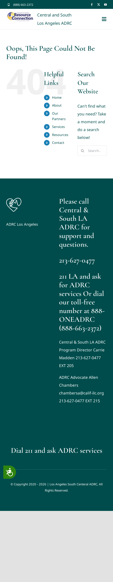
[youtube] (105, 4)
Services (58, 126)
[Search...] (92, 151)
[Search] (82, 151)
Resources (60, 135)
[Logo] (13, 199)
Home (57, 97)
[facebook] (91, 4)
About (57, 105)
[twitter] (98, 4)
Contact (58, 142)
